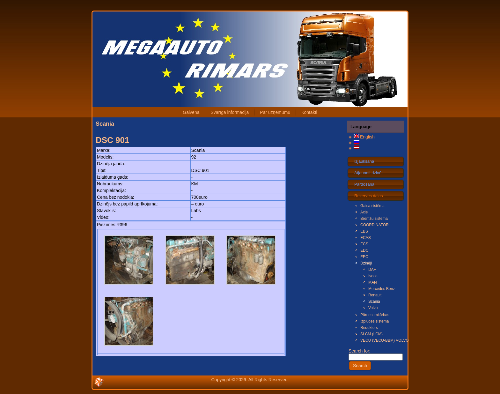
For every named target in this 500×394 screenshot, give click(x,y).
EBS (364, 231)
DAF (372, 269)
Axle (364, 212)
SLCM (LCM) (371, 334)
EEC (364, 257)
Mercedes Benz (381, 288)
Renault (374, 295)
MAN (372, 282)
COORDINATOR (374, 225)
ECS (364, 244)
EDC (364, 250)
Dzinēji (366, 263)
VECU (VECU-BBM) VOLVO (382, 340)
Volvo (373, 308)
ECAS (365, 237)
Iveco (373, 276)
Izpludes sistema (374, 321)
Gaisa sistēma (372, 206)
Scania (374, 301)
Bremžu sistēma (374, 218)
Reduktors (369, 327)
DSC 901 (112, 140)
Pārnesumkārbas (374, 315)
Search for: (376, 353)
